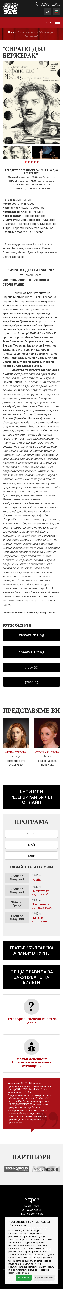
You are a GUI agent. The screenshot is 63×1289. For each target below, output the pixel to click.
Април (31, 834)
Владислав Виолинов (39, 228)
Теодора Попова (34, 216)
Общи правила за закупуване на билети (31, 977)
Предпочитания (44, 1277)
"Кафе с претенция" (40, 919)
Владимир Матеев (15, 232)
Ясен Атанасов (45, 220)
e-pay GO (31, 667)
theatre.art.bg (31, 651)
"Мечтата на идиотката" (40, 892)
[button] (25, 162)
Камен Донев (26, 220)
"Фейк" (37, 879)
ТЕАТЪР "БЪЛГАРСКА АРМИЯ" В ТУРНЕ (31, 950)
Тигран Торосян (13, 228)
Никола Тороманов (31, 207)
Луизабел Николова (16, 224)
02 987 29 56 (35, 1214)
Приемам (23, 1277)
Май (31, 845)
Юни (31, 855)
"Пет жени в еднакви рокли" (43, 905)
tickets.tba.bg (31, 634)
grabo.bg (31, 682)
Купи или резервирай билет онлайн (31, 796)
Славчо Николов (32, 212)
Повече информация (18, 1272)
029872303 (50, 4)
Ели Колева (35, 232)
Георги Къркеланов (43, 224)
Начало (12, 32)
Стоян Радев (26, 203)
